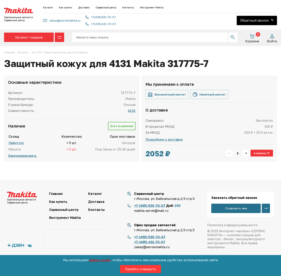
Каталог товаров (29, 37)
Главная (56, 194)
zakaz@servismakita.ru (61, 20)
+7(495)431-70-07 (100, 24)
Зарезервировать (22, 156)
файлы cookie (99, 260)
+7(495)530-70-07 (100, 17)
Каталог (48, 7)
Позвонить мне (236, 208)
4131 (131, 111)
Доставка (84, 7)
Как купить (65, 7)
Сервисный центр (106, 7)
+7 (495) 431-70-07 (149, 242)
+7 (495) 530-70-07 (149, 206)
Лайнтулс (16, 143)
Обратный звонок (257, 20)
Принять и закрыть (140, 269)
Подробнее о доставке (164, 139)
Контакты (128, 7)
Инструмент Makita (152, 7)
